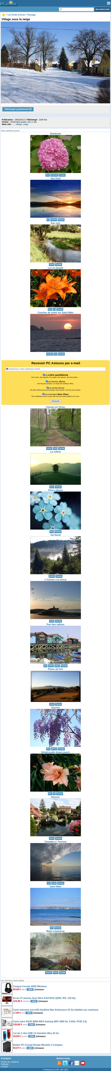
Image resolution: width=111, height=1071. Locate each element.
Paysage (62, 175)
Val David (55, 535)
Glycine (55, 707)
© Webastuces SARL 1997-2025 (55, 1070)
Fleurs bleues (55, 490)
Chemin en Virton (55, 407)
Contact (4, 1066)
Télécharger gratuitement (18, 109)
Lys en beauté (55, 268)
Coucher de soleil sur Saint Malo (55, 312)
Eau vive (55, 223)
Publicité (5, 1064)
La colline (55, 452)
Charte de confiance (10, 1062)
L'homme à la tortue (55, 579)
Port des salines (55, 624)
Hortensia (55, 133)
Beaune (55, 797)
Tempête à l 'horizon (55, 841)
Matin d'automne (55, 931)
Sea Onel (55, 178)
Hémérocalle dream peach (55, 752)
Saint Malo (55, 886)
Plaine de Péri (55, 669)
